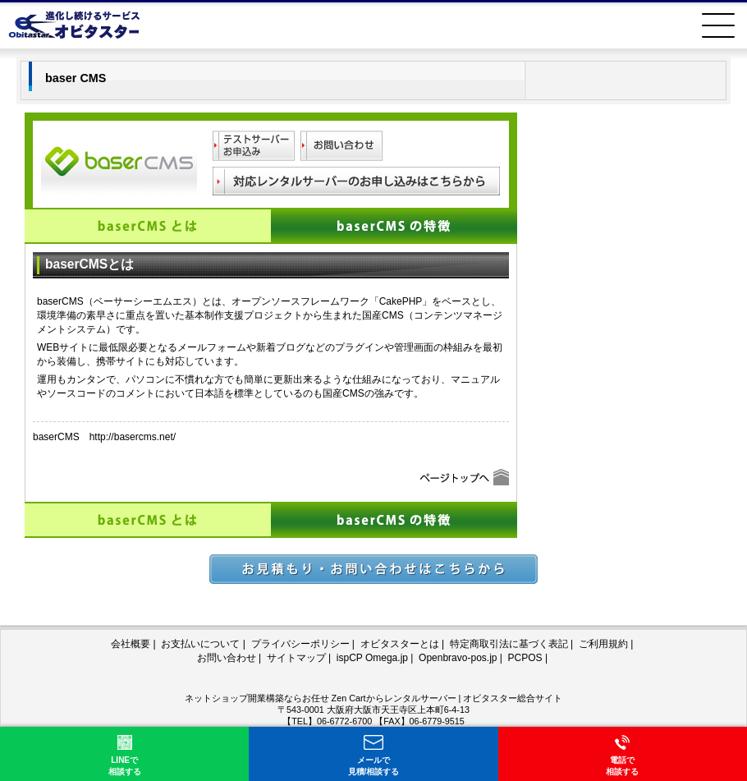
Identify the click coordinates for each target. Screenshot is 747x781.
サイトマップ (296, 658)
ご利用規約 (603, 644)
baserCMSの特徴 (394, 225)
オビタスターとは (399, 644)
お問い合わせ (226, 658)
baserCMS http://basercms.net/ (104, 437)
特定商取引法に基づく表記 (509, 644)
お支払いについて (200, 644)
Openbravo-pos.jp (458, 658)
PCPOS (525, 658)
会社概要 (130, 644)
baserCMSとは (148, 225)
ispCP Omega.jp (372, 658)
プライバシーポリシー (300, 644)
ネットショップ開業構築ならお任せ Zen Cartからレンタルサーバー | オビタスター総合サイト (374, 698)
